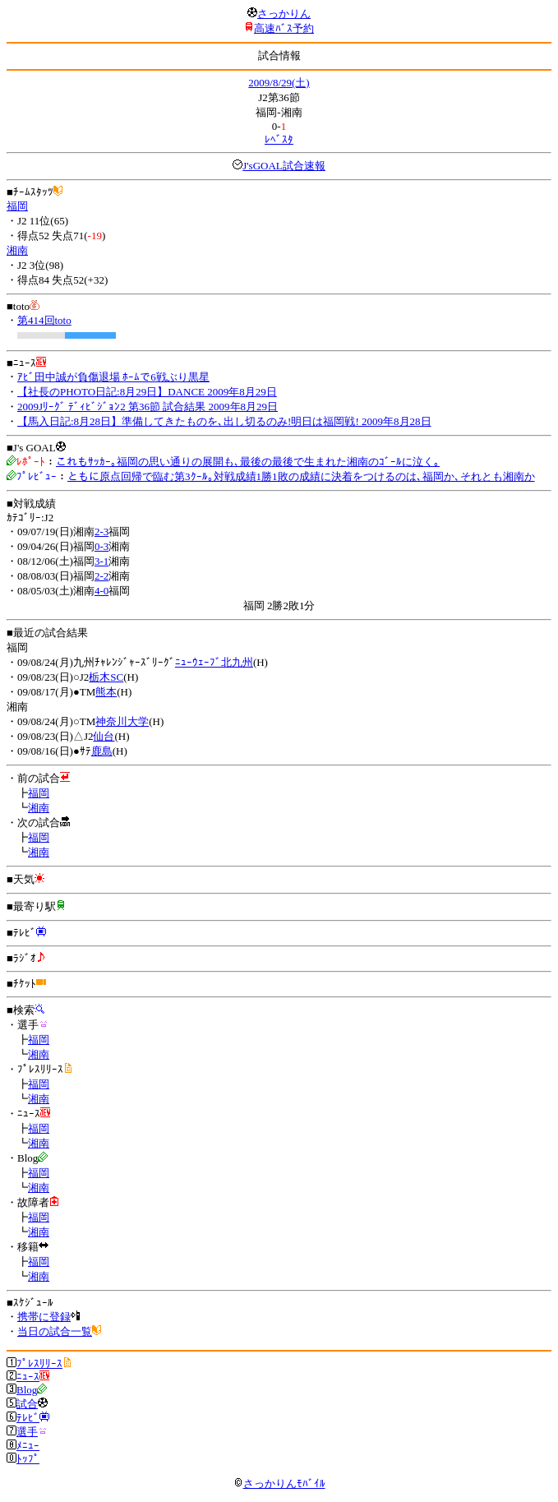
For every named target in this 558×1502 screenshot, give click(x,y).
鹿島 (102, 751)
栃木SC (106, 677)
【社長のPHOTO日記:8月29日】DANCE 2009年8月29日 (147, 392)
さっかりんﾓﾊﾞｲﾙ (279, 1483)
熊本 (106, 692)
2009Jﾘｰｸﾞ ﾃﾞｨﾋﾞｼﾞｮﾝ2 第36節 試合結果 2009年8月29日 (147, 406)
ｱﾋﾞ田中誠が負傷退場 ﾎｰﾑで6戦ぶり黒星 (113, 377)
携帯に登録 (44, 1316)
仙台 (103, 736)
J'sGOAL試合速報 (283, 165)
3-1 (101, 561)
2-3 (101, 531)
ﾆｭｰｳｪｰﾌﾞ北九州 (214, 662)
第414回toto (44, 320)
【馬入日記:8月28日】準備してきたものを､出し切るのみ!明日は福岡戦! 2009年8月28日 (224, 421)
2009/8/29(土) (278, 82)
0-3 (101, 546)
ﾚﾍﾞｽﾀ (279, 139)
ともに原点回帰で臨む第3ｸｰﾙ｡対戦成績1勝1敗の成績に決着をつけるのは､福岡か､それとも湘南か (301, 476)
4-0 (101, 591)
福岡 (17, 206)
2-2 (101, 576)
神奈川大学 (122, 721)
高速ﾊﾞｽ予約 (284, 28)
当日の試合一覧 (54, 1331)
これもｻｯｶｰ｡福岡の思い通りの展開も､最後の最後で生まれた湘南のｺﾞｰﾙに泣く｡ (248, 461)
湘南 (17, 250)
